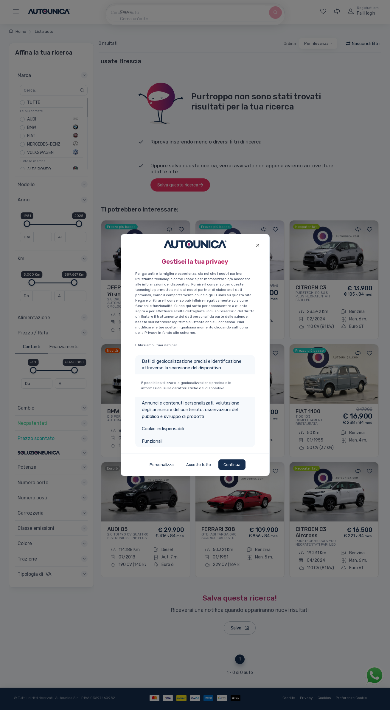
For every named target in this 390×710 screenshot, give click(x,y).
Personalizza (162, 464)
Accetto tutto (198, 464)
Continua (231, 464)
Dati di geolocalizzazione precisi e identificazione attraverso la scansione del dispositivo (191, 365)
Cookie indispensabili (163, 428)
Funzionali (152, 441)
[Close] (257, 244)
